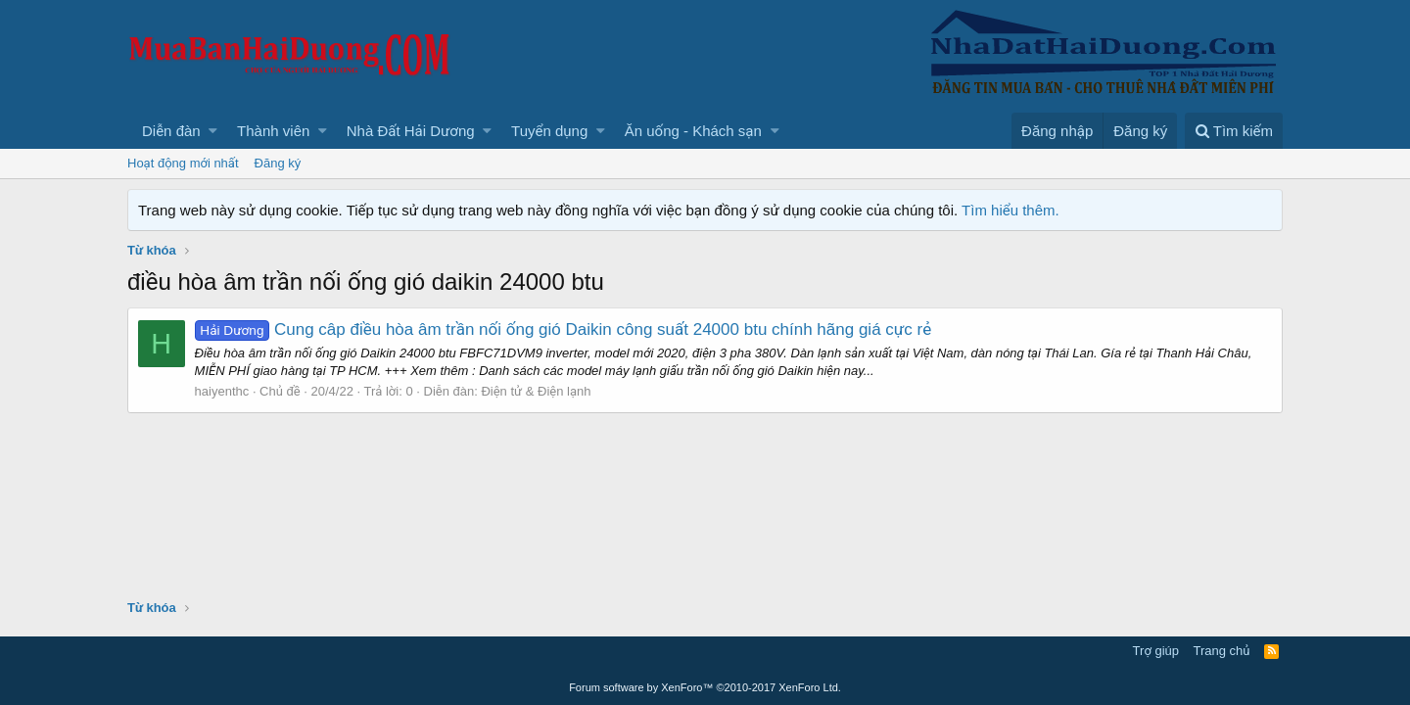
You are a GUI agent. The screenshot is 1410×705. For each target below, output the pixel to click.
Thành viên (273, 130)
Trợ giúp (1156, 650)
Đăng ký (278, 163)
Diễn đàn (171, 130)
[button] (213, 131)
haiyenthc (222, 391)
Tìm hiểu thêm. (1010, 210)
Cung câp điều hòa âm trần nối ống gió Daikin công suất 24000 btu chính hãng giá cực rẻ (563, 329)
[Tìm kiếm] (1234, 131)
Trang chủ (1222, 650)
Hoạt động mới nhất (183, 163)
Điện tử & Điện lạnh (536, 391)
